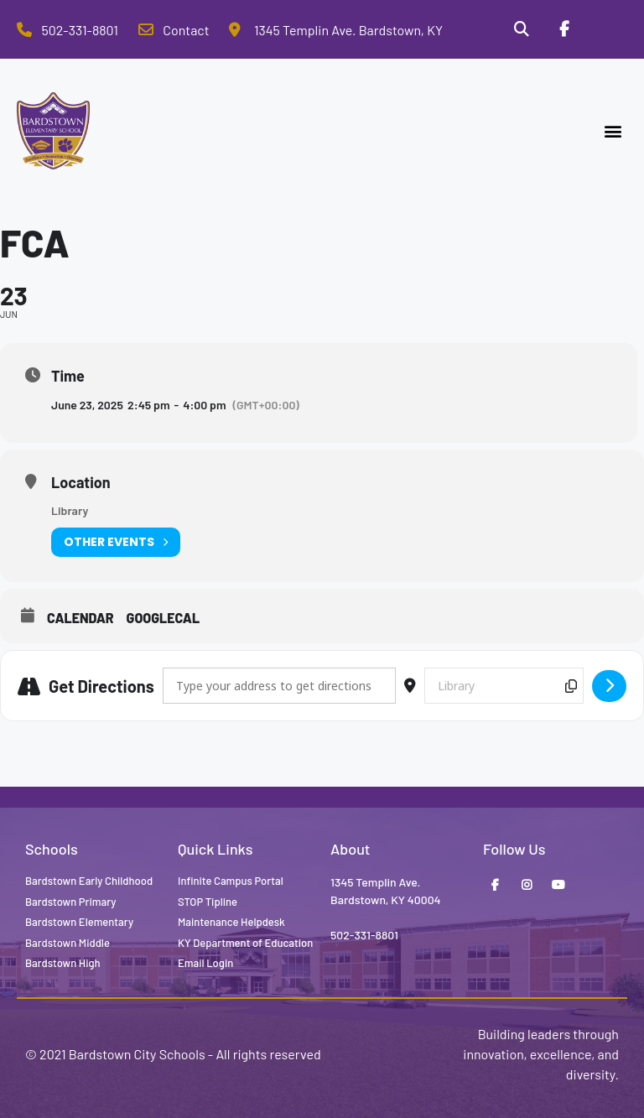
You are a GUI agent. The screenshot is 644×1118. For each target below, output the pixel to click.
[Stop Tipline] (606, 29)
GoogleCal (163, 618)
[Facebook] (563, 29)
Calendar (80, 618)
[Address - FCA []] (279, 686)
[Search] (522, 29)
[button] (613, 131)
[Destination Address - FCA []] (504, 686)
